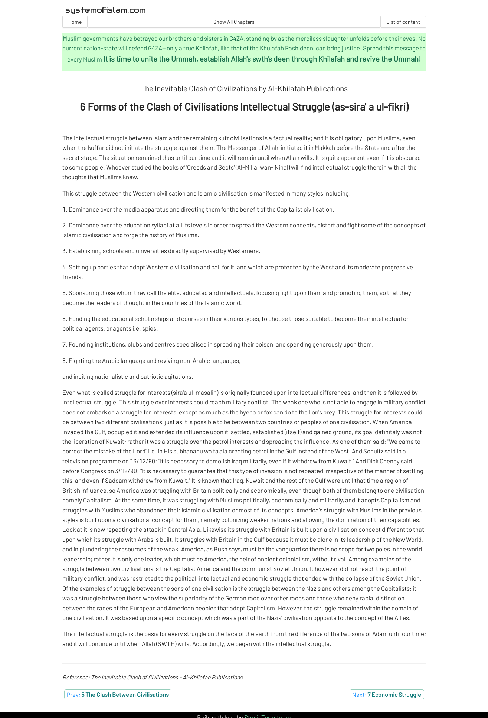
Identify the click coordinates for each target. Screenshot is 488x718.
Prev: (118, 694)
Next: (386, 694)
